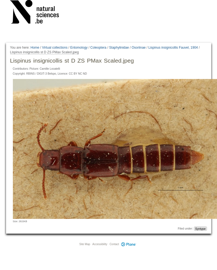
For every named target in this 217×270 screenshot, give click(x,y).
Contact (114, 244)
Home (34, 47)
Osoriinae (139, 47)
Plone (128, 244)
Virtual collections (55, 47)
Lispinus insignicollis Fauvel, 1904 (173, 47)
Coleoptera (98, 47)
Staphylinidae (119, 47)
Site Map (84, 244)
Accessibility (99, 244)
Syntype (200, 228)
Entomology (79, 47)
